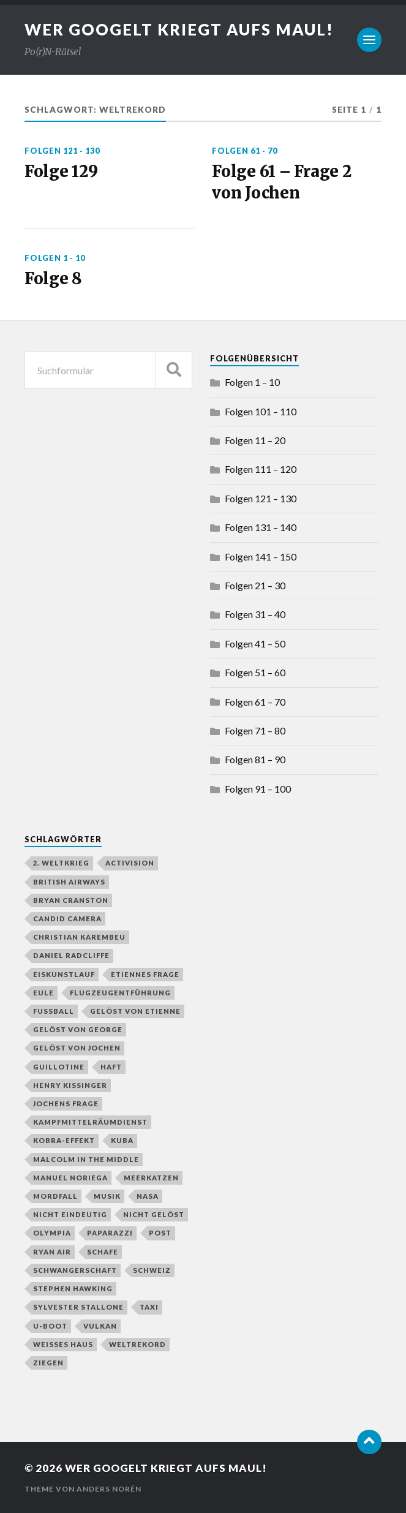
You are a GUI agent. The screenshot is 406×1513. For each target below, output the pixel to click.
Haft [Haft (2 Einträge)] (111, 1067)
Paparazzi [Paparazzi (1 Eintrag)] (110, 1233)
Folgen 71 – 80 (255, 730)
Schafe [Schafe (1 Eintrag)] (102, 1252)
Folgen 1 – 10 (252, 382)
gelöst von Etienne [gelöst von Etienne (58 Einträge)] (135, 1011)
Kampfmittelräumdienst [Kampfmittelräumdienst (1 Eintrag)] (90, 1122)
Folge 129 (61, 171)
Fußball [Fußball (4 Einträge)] (53, 1011)
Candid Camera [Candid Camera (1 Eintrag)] (67, 919)
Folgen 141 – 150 (260, 556)
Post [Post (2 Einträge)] (160, 1233)
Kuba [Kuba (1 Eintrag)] (122, 1140)
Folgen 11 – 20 (255, 440)
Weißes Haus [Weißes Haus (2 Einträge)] (63, 1344)
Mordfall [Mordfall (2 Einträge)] (55, 1196)
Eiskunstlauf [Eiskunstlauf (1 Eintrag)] (64, 974)
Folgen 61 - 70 (244, 151)
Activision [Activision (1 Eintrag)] (129, 863)
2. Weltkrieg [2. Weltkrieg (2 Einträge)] (61, 863)
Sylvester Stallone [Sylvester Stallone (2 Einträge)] (78, 1307)
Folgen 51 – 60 (255, 672)
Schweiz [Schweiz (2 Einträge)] (152, 1270)
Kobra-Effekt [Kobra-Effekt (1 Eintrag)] (64, 1140)
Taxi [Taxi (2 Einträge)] (149, 1307)
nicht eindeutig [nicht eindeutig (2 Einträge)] (70, 1214)
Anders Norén (109, 1488)
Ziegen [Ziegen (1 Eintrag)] (48, 1363)
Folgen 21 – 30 (255, 585)
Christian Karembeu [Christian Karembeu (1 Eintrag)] (79, 937)
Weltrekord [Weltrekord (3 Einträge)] (137, 1344)
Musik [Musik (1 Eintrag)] (107, 1196)
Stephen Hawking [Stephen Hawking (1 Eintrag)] (73, 1288)
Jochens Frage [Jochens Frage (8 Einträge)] (66, 1103)
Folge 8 (53, 279)
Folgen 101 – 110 (260, 411)
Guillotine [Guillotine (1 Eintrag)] (59, 1067)
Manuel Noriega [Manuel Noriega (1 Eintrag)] (70, 1178)
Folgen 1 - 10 (54, 258)
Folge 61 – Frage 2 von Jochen (281, 182)
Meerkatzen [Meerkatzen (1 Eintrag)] (151, 1178)
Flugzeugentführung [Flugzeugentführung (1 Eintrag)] (120, 993)
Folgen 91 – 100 (258, 788)
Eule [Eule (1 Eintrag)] (43, 993)
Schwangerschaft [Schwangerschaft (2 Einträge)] (75, 1270)
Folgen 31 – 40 (255, 614)
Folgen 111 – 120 (260, 469)
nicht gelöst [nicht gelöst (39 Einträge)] (153, 1214)
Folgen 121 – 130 (260, 498)
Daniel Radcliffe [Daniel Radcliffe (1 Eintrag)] (71, 955)
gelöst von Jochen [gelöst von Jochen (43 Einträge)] (77, 1048)
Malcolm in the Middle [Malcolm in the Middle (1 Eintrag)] (86, 1159)
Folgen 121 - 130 (62, 151)
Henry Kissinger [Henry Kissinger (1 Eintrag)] (70, 1085)
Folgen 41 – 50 (255, 643)
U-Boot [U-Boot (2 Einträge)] (50, 1326)
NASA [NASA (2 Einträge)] (148, 1196)
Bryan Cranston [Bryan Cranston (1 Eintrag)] (70, 900)
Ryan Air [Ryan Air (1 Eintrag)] (52, 1252)
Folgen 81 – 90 (255, 759)
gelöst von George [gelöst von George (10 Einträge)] (77, 1029)
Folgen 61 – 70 (255, 701)
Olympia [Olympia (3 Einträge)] (52, 1233)
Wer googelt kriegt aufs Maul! (179, 29)
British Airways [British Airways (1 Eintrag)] (69, 882)
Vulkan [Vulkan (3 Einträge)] (100, 1326)
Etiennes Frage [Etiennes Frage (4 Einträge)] (145, 974)
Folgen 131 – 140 (260, 527)
